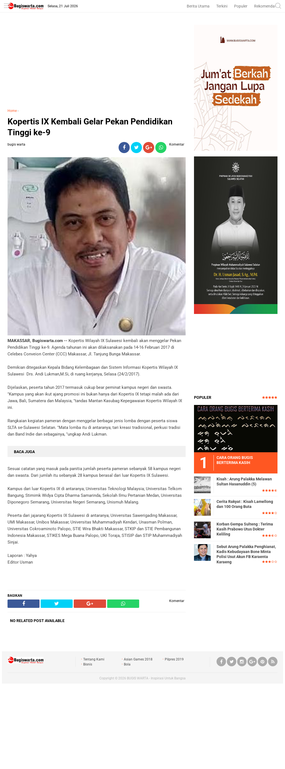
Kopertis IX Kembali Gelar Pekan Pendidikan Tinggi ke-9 (90, 127)
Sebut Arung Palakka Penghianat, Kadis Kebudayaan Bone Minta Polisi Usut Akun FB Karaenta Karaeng (246, 554)
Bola (127, 664)
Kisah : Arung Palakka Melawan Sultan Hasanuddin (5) (244, 481)
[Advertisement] (97, 64)
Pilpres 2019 (174, 659)
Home (12, 111)
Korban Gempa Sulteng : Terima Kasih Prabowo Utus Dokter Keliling (245, 529)
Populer (240, 6)
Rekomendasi (265, 6)
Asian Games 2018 (138, 659)
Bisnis (87, 664)
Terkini (221, 6)
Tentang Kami (93, 659)
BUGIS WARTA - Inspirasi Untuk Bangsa (156, 678)
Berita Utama (198, 6)
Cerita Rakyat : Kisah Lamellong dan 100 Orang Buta (245, 504)
